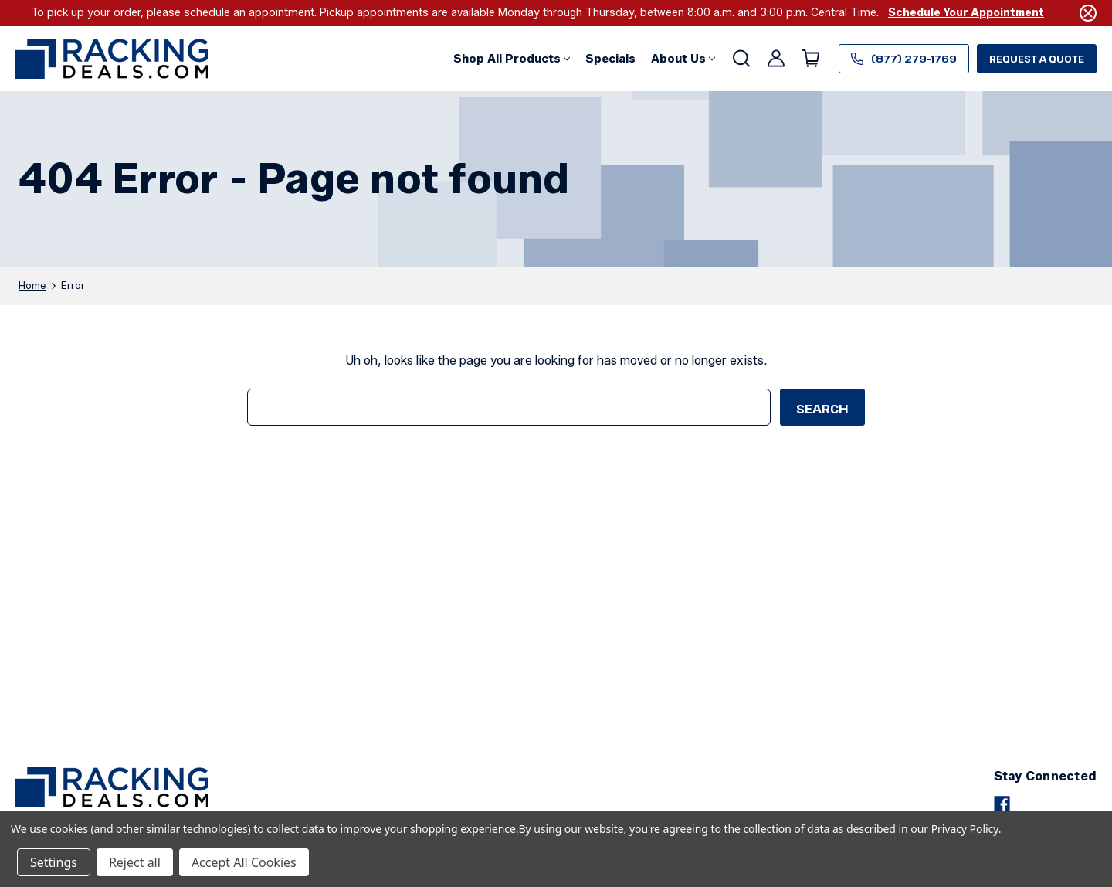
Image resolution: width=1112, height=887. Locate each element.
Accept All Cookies (244, 862)
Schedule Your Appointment (966, 12)
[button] (512, 58)
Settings (53, 862)
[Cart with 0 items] (809, 58)
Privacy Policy (964, 828)
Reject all (135, 862)
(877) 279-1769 (904, 59)
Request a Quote (1036, 59)
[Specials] (610, 58)
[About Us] (683, 58)
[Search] (740, 58)
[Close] (1088, 13)
